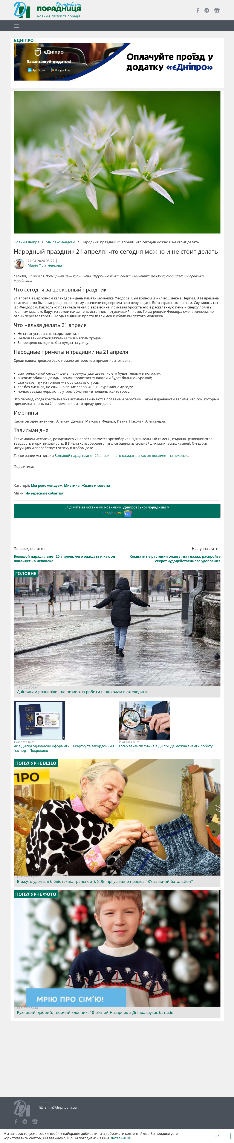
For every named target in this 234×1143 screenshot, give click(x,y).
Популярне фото (35, 894)
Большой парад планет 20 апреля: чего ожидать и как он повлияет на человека (122, 455)
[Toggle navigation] (17, 26)
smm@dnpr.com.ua (61, 1107)
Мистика (72, 485)
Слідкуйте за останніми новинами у (117, 510)
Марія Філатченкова (45, 265)
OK (217, 1136)
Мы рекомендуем (60, 242)
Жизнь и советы (95, 485)
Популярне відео (35, 763)
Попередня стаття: (65, 554)
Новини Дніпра (27, 242)
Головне (25, 573)
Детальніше (121, 1138)
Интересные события (44, 493)
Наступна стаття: (169, 554)
